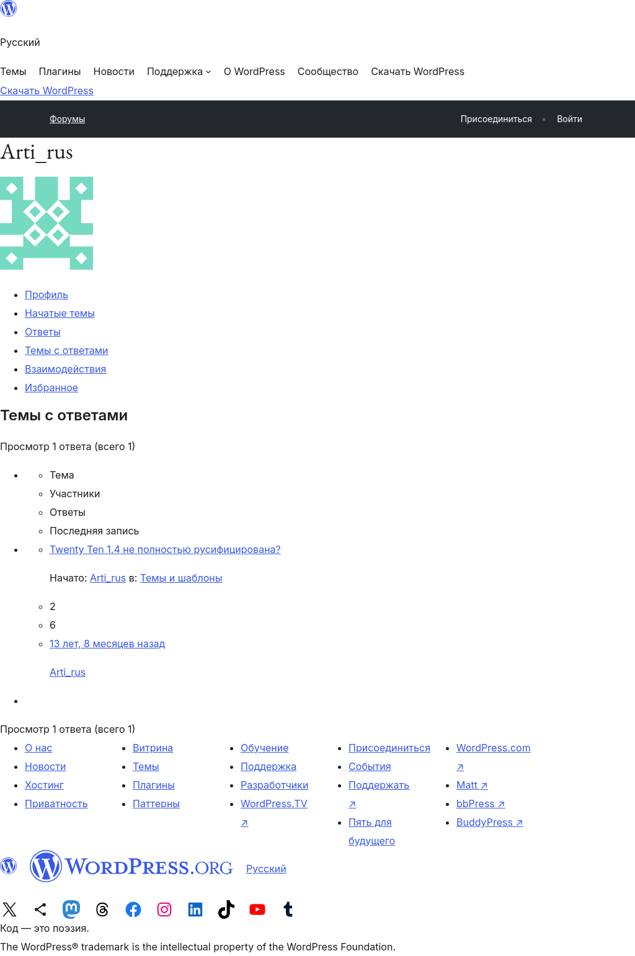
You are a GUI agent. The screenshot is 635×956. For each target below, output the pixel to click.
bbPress (480, 803)
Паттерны (156, 803)
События (370, 766)
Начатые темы (60, 313)
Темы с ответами (67, 350)
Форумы (67, 118)
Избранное (51, 387)
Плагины (154, 785)
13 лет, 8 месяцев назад (107, 643)
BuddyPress (489, 822)
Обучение (265, 747)
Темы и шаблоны (181, 578)
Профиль (46, 294)
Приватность (56, 803)
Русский (266, 868)
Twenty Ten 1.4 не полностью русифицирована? (165, 549)
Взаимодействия (65, 369)
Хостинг (44, 785)
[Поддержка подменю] (179, 71)
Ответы (43, 331)
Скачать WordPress (47, 90)
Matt (472, 785)
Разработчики (274, 785)
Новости (45, 766)
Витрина (153, 747)
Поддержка (268, 766)
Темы (146, 766)
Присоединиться (389, 747)
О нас (38, 747)
